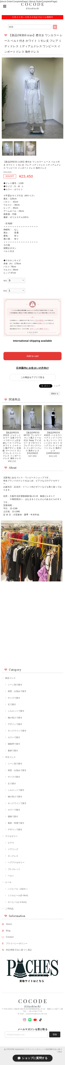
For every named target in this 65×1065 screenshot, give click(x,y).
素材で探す (13, 750)
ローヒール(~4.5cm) (17, 902)
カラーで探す (14, 737)
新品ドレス (10, 678)
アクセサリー (11, 836)
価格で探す (13, 816)
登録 (55, 1034)
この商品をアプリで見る (32, 377)
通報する (54, 394)
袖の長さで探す (15, 717)
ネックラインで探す (17, 731)
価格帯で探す (14, 744)
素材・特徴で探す (16, 823)
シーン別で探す (15, 685)
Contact (10, 937)
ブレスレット (14, 869)
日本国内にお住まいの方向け (32, 368)
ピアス (11, 843)
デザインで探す (15, 724)
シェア (57, 386)
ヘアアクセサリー (16, 862)
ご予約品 (9, 908)
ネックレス (13, 856)
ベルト (11, 876)
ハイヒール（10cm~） (18, 889)
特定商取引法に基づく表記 (19, 950)
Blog (8, 930)
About (9, 924)
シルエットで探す (16, 711)
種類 (5, 281)
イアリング (13, 849)
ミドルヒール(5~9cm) (18, 895)
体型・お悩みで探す (17, 691)
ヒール (8, 882)
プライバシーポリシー (17, 943)
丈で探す (12, 704)
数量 (5, 291)
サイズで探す (14, 698)
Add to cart (33, 356)
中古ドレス (10, 757)
